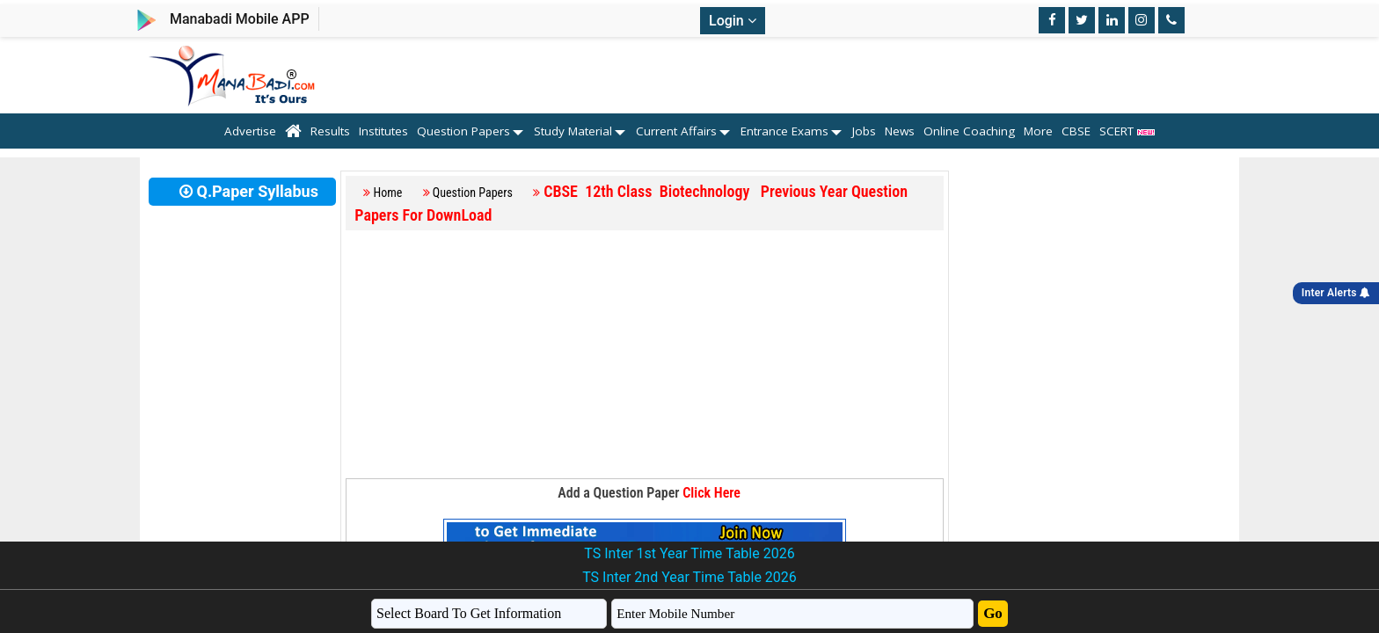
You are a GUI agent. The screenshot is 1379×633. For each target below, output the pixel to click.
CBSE (1076, 131)
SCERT (1127, 131)
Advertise (250, 131)
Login (732, 20)
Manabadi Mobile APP (240, 19)
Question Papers (463, 131)
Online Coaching (969, 131)
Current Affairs (676, 131)
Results (330, 131)
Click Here (711, 492)
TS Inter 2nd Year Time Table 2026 (689, 577)
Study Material (573, 131)
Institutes (383, 131)
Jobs (864, 131)
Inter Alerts (1336, 293)
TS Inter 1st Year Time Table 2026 (689, 553)
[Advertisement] (645, 355)
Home (388, 193)
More (1038, 131)
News (900, 131)
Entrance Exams (784, 131)
